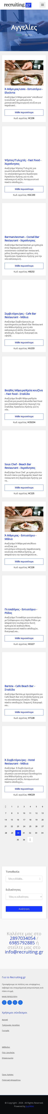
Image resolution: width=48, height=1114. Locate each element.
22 (12, 826)
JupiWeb (30, 1106)
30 (18, 833)
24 (24, 826)
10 (24, 813)
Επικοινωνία (7, 1058)
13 (42, 813)
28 (6, 833)
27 (42, 826)
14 (6, 820)
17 (24, 820)
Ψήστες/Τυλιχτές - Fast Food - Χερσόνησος (23, 161)
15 (12, 820)
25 (30, 826)
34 (42, 833)
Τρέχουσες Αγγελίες (11, 1025)
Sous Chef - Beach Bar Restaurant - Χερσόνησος (20, 466)
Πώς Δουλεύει (8, 1052)
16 (18, 820)
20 (42, 820)
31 (24, 833)
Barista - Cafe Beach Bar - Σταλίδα (20, 687)
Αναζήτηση (24, 909)
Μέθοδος (6, 1047)
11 (30, 813)
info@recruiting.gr (24, 952)
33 (36, 833)
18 (30, 820)
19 (36, 820)
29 (12, 833)
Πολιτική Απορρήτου (11, 1080)
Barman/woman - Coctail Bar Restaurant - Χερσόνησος (22, 238)
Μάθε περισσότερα (24, 112)
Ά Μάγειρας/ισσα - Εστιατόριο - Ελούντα (24, 90)
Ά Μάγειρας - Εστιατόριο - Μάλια (20, 537)
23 (18, 826)
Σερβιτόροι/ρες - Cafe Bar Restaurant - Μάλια (20, 315)
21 (6, 826)
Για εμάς (5, 1030)
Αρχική (19, 34)
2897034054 (22, 938)
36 (24, 840)
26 (36, 826)
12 (36, 813)
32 (30, 833)
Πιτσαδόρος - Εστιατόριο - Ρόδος (21, 611)
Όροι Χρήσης (8, 1074)
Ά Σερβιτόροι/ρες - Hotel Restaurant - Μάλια (20, 761)
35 (18, 840)
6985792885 (22, 943)
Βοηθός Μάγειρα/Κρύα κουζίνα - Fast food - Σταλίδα (24, 392)
